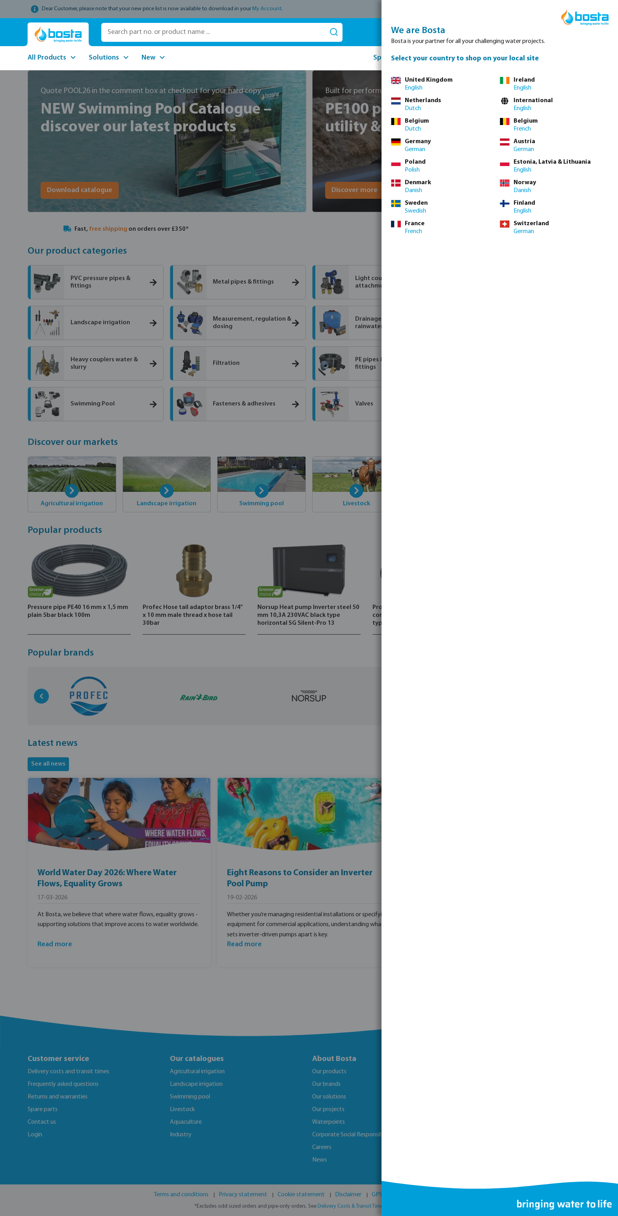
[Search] (334, 32)
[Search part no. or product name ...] (213, 32)
